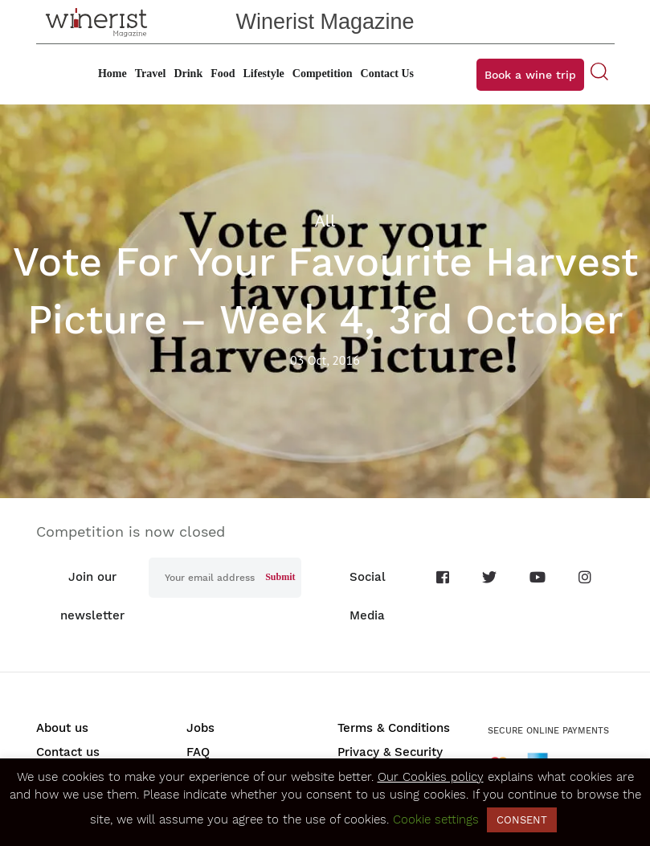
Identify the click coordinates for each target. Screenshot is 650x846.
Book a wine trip (530, 74)
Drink (188, 73)
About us (62, 728)
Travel (150, 73)
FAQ (198, 752)
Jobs (200, 728)
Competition (322, 73)
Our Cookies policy (431, 777)
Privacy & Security (390, 752)
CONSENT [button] (522, 820)
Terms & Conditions (393, 728)
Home (112, 73)
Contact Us (388, 73)
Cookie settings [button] (436, 819)
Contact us (68, 752)
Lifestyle (263, 73)
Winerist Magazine (324, 22)
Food (223, 73)
